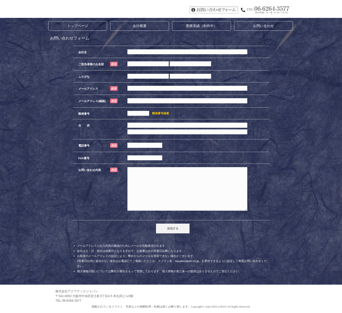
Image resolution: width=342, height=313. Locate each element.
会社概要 (140, 26)
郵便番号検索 (160, 113)
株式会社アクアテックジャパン (114, 9)
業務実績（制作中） (201, 26)
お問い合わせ (263, 26)
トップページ (77, 26)
